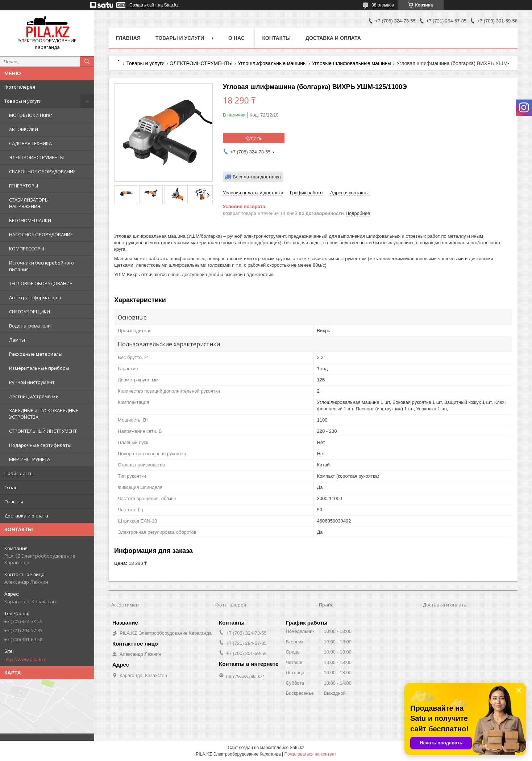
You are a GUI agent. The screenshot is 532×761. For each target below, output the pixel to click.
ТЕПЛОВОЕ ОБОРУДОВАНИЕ (40, 283)
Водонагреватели (30, 325)
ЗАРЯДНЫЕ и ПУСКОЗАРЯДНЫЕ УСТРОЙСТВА (43, 413)
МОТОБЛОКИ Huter (30, 115)
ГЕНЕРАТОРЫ (23, 185)
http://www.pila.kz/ (25, 659)
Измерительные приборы (39, 368)
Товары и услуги (23, 101)
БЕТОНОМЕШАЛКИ (30, 220)
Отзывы (13, 501)
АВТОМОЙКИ (23, 129)
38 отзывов (382, 5)
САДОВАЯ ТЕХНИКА (30, 143)
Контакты (276, 38)
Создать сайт (142, 5)
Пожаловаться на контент (310, 754)
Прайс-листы (19, 473)
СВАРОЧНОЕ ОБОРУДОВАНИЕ (42, 171)
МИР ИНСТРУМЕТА (29, 459)
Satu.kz (297, 747)
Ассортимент (126, 604)
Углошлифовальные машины (272, 63)
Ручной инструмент (32, 382)
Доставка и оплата (26, 515)
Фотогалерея (19, 87)
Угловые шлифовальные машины (351, 63)
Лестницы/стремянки (34, 396)
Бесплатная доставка (257, 176)
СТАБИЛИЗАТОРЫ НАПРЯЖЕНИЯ (29, 203)
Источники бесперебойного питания (41, 265)
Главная (128, 38)
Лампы (17, 340)
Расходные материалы (35, 354)
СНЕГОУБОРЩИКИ (29, 311)
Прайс (326, 604)
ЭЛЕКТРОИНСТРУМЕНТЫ (36, 157)
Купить (253, 138)
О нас (10, 487)
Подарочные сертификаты (40, 445)
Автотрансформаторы (35, 297)
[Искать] (87, 61)
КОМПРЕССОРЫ (26, 248)
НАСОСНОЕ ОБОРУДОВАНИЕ (41, 234)
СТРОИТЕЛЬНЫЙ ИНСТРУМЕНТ (43, 431)
